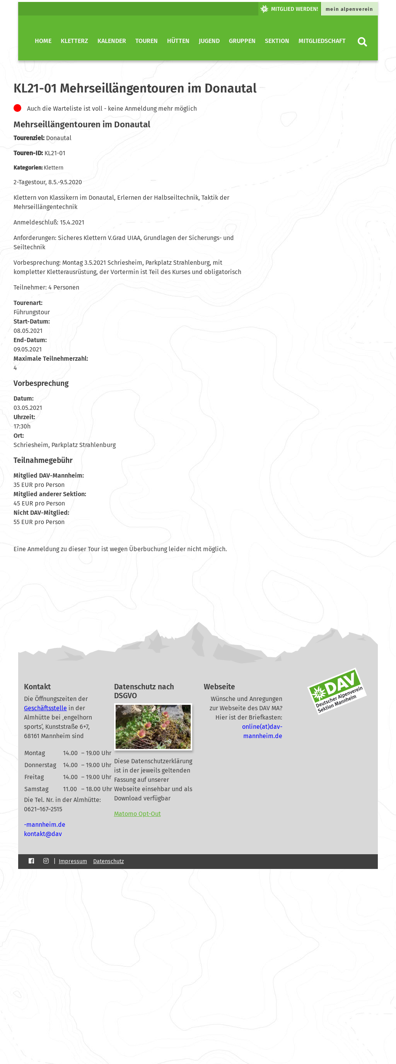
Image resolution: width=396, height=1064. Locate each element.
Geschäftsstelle (45, 708)
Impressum (73, 861)
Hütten (178, 41)
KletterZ (74, 41)
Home (43, 41)
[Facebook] (31, 861)
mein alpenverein (349, 9)
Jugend (209, 41)
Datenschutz (108, 861)
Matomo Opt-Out (137, 813)
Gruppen (242, 41)
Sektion (277, 41)
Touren (146, 41)
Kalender (111, 41)
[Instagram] (46, 861)
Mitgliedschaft (322, 41)
